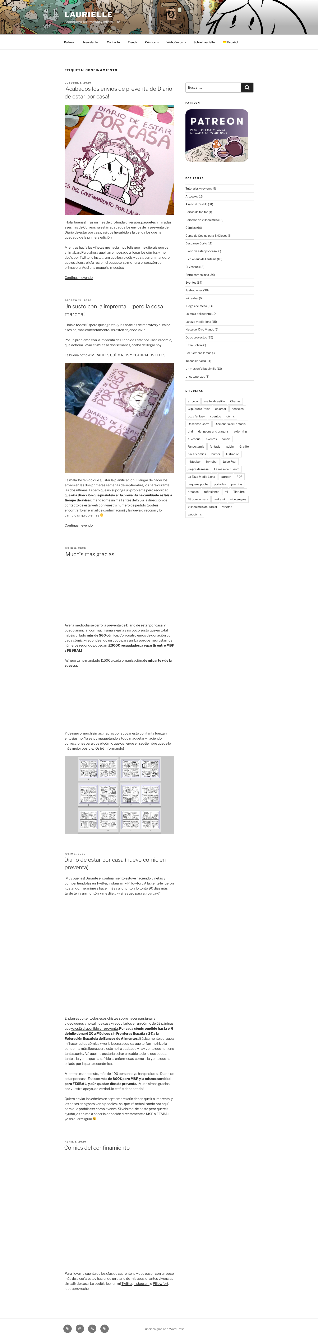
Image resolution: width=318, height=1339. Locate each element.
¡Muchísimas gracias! (90, 554)
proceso (193, 491)
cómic (230, 416)
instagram (141, 1284)
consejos (238, 409)
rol (226, 491)
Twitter (126, 1284)
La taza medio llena (198, 321)
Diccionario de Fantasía (200, 259)
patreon (226, 476)
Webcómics (176, 42)
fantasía (215, 446)
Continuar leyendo (79, 278)
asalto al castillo (214, 401)
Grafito (244, 446)
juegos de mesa (198, 469)
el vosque (194, 439)
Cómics (152, 42)
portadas (220, 484)
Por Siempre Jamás (198, 353)
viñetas (227, 507)
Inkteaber (191, 298)
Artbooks (191, 196)
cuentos (215, 416)
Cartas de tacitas (196, 212)
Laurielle (89, 14)
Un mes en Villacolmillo (200, 368)
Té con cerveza (195, 361)
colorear (220, 409)
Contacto (113, 42)
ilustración (232, 454)
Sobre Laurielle (204, 42)
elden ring (240, 431)
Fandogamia (196, 446)
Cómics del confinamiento (97, 1147)
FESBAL (163, 1114)
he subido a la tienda (130, 232)
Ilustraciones (194, 290)
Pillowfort (160, 1284)
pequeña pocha (198, 484)
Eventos (190, 282)
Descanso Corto (196, 243)
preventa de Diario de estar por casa (135, 625)
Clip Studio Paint (199, 409)
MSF (149, 1114)
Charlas (235, 401)
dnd (190, 431)
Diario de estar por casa (201, 251)
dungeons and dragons (213, 431)
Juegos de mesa (196, 306)
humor (215, 454)
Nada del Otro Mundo (199, 329)
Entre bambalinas (197, 274)
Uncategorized (195, 376)
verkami (219, 499)
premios (236, 484)
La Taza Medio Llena (201, 476)
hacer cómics (197, 454)
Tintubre (239, 491)
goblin (230, 446)
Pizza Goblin (193, 345)
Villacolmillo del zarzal (202, 507)
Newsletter (91, 42)
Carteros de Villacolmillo (201, 220)
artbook (193, 401)
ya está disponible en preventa (94, 1028)
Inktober (211, 461)
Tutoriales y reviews (198, 188)
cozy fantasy (196, 416)
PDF (239, 476)
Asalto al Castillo (196, 204)
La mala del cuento (198, 313)
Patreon (69, 42)
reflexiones (211, 491)
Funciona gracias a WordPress (164, 1329)
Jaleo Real (229, 461)
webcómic (195, 514)
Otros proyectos (196, 337)
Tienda (132, 42)
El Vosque (192, 267)
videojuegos (238, 499)
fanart (226, 439)
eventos (211, 439)
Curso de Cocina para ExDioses (206, 235)
